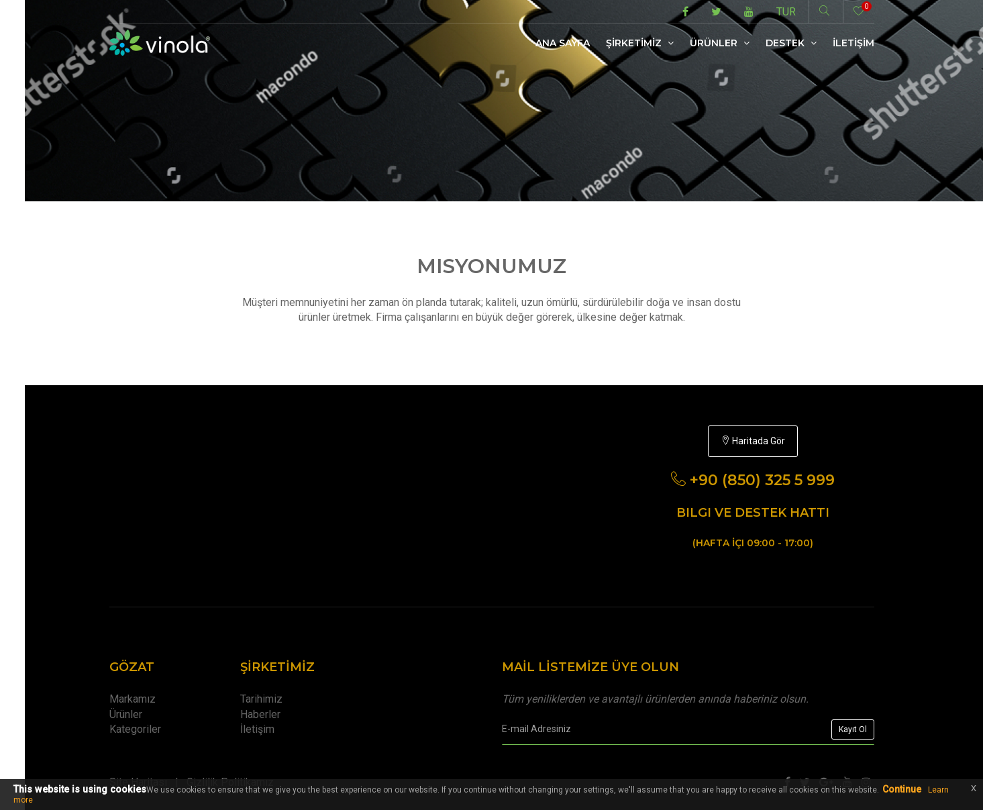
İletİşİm (853, 43)
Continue (901, 789)
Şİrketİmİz (640, 43)
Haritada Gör (753, 441)
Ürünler (719, 43)
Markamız (132, 699)
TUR (786, 11)
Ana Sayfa (562, 43)
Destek (791, 43)
